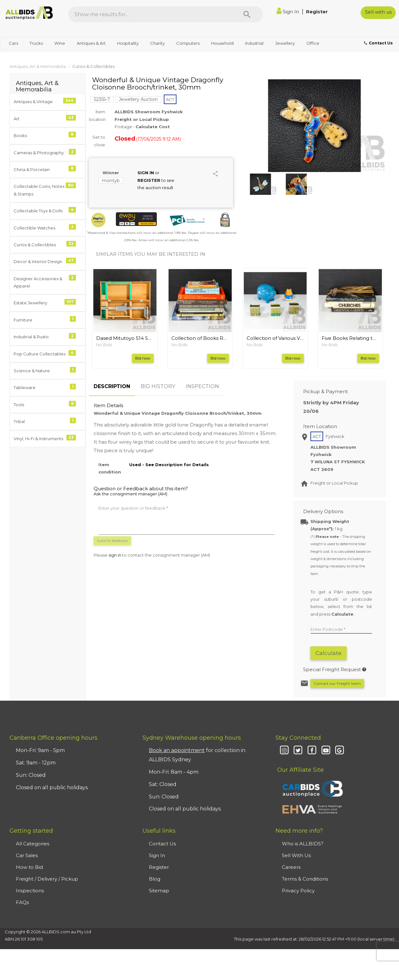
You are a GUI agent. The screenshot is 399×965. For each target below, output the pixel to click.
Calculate (329, 653)
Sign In (288, 12)
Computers (188, 43)
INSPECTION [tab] (202, 386)
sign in (115, 555)
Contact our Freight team (337, 683)
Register (317, 12)
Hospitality (128, 43)
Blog (154, 879)
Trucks (36, 43)
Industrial (254, 43)
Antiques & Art (91, 43)
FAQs (22, 902)
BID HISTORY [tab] (158, 386)
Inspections (30, 891)
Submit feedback (112, 540)
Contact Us (162, 844)
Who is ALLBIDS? (302, 844)
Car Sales (27, 855)
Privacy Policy (298, 891)
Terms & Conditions (305, 879)
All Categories (32, 844)
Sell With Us (296, 855)
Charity (157, 43)
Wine (59, 43)
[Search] (247, 14)
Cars (13, 43)
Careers (291, 867)
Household (222, 43)
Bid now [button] (142, 358)
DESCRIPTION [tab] (112, 386)
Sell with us (378, 12)
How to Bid (29, 867)
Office (312, 43)
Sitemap (159, 891)
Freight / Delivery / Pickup (47, 879)
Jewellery (285, 43)
